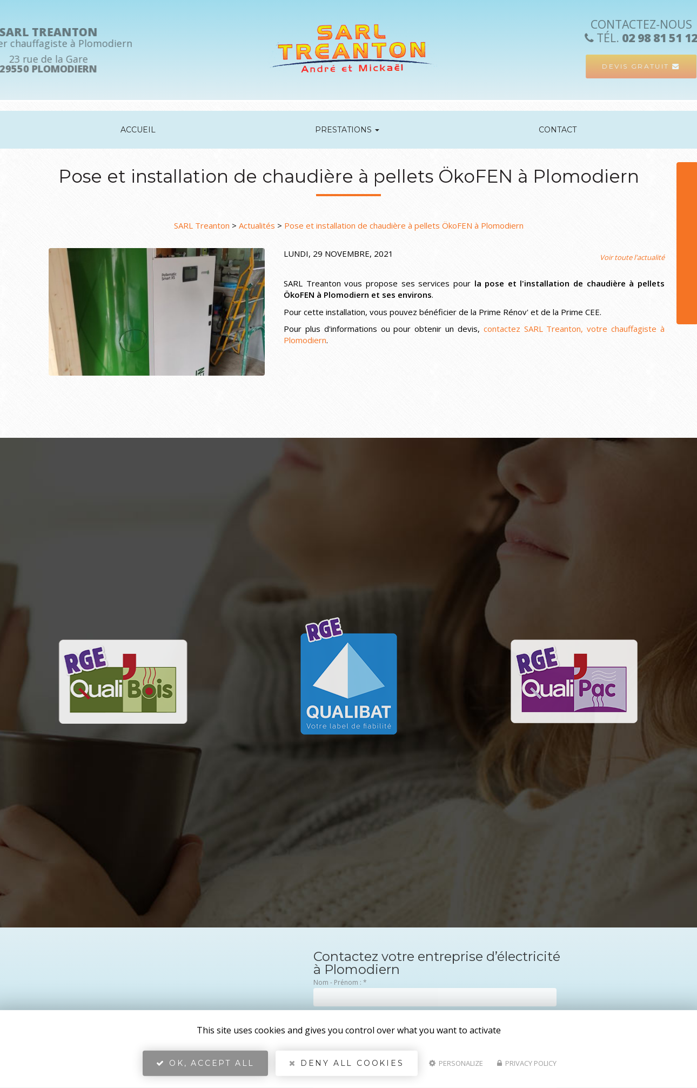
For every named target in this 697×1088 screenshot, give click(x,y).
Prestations (347, 130)
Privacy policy (527, 1064)
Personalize (456, 1064)
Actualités (257, 225)
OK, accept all (205, 1064)
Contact (558, 130)
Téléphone (672, 198)
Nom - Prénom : (340, 982)
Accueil (138, 130)
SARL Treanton (202, 225)
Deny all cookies (346, 1064)
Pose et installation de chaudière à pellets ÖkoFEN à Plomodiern (404, 225)
